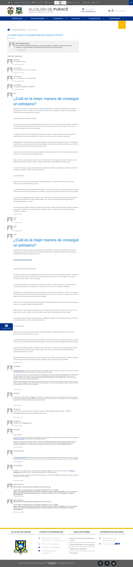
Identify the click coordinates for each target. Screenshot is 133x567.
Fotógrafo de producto (19, 439)
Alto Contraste (49, 2)
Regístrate (87, 2)
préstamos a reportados (45, 108)
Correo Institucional (38, 2)
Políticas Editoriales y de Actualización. (82, 545)
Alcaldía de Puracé (18, 30)
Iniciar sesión (96, 2)
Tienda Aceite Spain (19, 370)
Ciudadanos (60, 18)
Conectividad (116, 18)
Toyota (33, 397)
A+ (64, 3)
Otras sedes (74, 553)
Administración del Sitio (73, 2)
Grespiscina (26, 423)
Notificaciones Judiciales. (78, 549)
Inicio (10, 2)
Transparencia (96, 18)
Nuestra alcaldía (39, 18)
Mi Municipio (19, 18)
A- (56, 3)
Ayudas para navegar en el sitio (22, 2)
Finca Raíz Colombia (20, 457)
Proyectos (78, 18)
